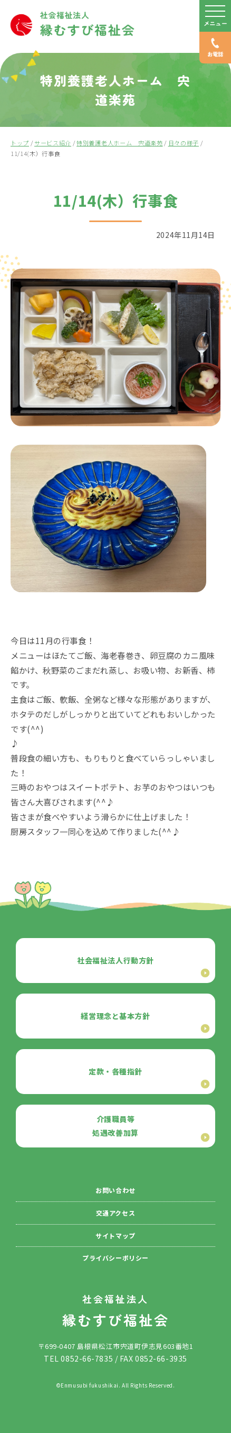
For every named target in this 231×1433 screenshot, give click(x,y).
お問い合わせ (115, 1190)
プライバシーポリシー (115, 1257)
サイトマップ (115, 1235)
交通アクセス (115, 1212)
